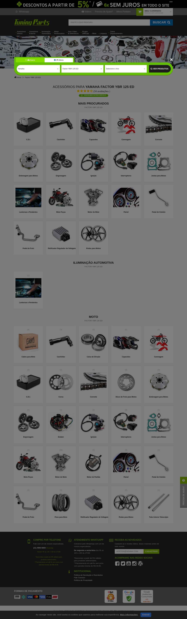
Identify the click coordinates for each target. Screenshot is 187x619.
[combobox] (38, 69)
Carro (30, 60)
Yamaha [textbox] (21, 69)
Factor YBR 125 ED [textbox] (70, 69)
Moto (59, 60)
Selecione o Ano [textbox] (112, 69)
